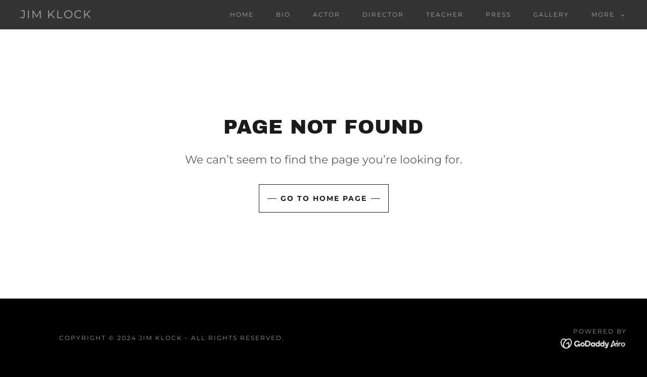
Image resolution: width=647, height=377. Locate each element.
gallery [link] (551, 14)
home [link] (242, 14)
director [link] (383, 14)
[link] (56, 15)
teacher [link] (445, 14)
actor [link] (326, 14)
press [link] (498, 14)
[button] (606, 15)
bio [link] (283, 14)
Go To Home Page (324, 198)
